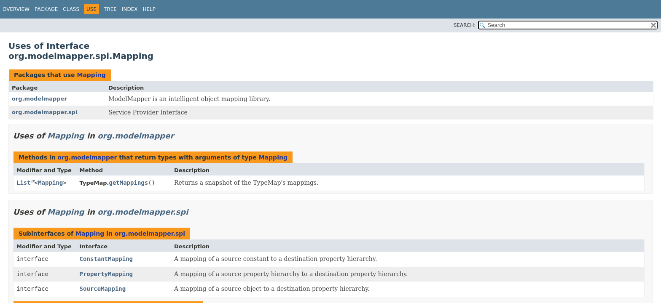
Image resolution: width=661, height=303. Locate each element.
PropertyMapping (106, 274)
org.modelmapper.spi (44, 112)
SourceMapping (103, 288)
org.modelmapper (39, 99)
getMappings (128, 182)
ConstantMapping (106, 258)
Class (71, 9)
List (23, 182)
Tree (110, 9)
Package (46, 9)
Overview (16, 9)
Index (130, 9)
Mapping (91, 75)
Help (149, 9)
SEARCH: (465, 25)
